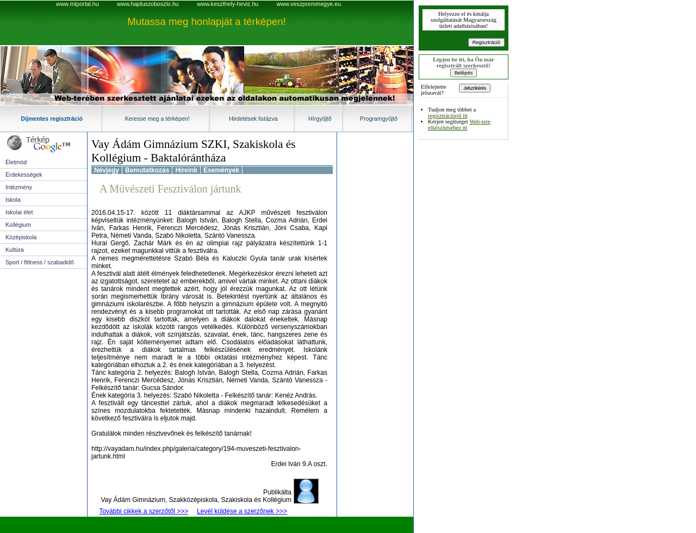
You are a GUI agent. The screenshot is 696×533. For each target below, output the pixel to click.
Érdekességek (23, 174)
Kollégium (18, 224)
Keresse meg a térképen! (157, 118)
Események (221, 170)
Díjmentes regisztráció (52, 118)
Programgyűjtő (378, 118)
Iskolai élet (19, 212)
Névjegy (106, 170)
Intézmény (18, 187)
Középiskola (20, 237)
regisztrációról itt (448, 116)
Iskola (13, 199)
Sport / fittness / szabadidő (39, 262)
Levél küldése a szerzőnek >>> (242, 511)
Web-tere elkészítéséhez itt (459, 125)
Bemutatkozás (147, 170)
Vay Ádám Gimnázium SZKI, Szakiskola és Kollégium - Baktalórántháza (193, 151)
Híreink (186, 170)
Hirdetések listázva (253, 118)
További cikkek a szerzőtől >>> (143, 511)
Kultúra (14, 249)
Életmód (16, 162)
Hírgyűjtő (320, 118)
